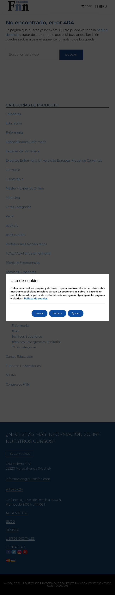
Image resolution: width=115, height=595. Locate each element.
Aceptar (39, 313)
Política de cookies (35, 298)
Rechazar (57, 313)
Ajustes (76, 313)
